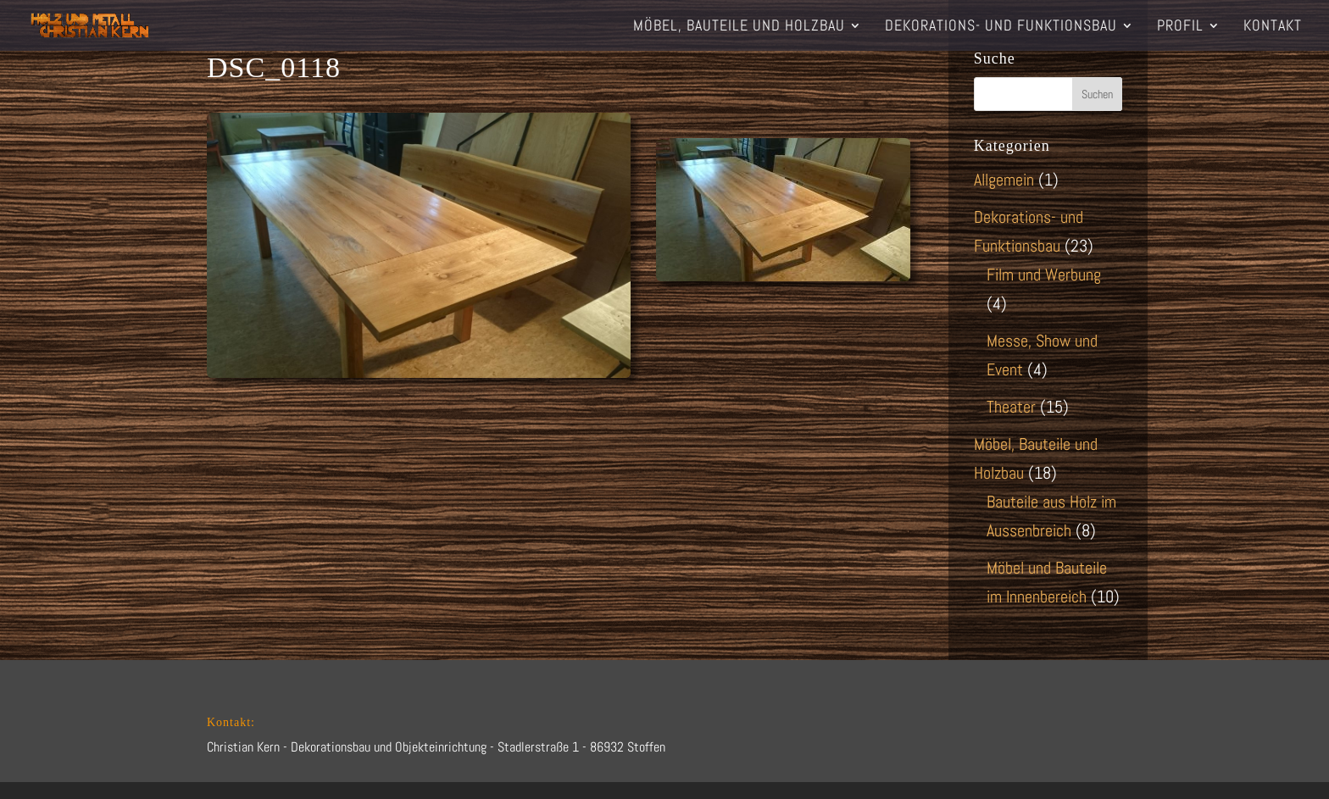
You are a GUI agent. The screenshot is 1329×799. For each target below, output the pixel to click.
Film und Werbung (1044, 275)
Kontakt (1272, 27)
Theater (1011, 407)
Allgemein (1004, 180)
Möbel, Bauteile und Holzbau (739, 27)
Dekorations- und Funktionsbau (1001, 27)
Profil (1180, 27)
